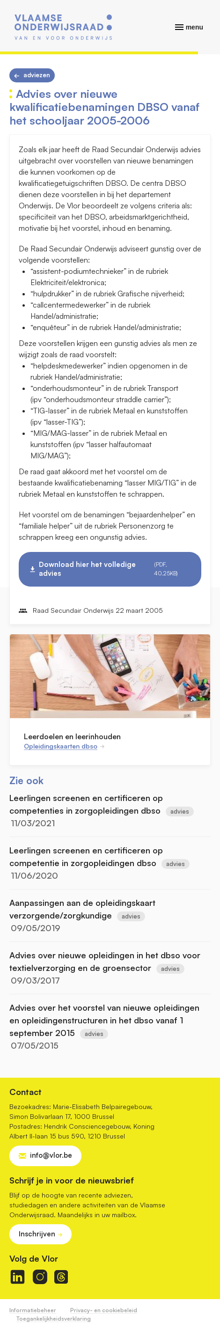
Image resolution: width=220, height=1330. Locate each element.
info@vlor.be (51, 1155)
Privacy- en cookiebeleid (103, 1310)
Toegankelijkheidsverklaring (53, 1318)
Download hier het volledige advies (114, 569)
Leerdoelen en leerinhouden (72, 736)
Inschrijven (37, 1233)
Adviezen (36, 75)
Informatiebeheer (32, 1310)
